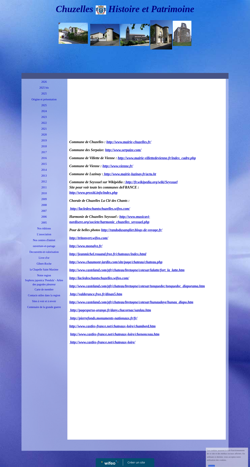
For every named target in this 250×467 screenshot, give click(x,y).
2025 (44, 93)
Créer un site (136, 462)
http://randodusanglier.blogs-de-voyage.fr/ (131, 230)
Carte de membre (44, 289)
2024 (44, 111)
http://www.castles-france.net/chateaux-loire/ (102, 342)
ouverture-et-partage (44, 246)
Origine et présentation (43, 99)
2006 (44, 216)
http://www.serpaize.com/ (123, 150)
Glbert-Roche (44, 263)
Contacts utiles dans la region (44, 295)
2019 (44, 140)
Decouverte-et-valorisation (44, 252)
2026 (44, 81)
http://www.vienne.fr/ (118, 166)
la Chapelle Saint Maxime (44, 269)
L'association (44, 234)
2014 (44, 169)
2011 (44, 187)
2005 (44, 222)
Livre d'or (44, 257)
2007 (44, 210)
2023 (44, 117)
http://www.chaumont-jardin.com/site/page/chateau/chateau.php (115, 262)
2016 (44, 158)
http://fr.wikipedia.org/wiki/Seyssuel (151, 182)
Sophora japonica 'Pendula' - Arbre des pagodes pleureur (44, 282)
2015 (44, 164)
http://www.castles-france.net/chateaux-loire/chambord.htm (112, 326)
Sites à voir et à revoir (44, 301)
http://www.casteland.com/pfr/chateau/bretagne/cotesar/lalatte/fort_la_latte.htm (127, 270)
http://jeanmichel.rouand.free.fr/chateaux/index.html (107, 254)
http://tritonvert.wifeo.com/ (88, 238)
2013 (44, 175)
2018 (44, 146)
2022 (44, 122)
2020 (44, 134)
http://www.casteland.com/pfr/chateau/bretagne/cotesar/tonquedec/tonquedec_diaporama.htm (137, 286)
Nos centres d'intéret (44, 240)
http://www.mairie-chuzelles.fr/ (128, 142)
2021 (44, 128)
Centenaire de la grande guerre (44, 307)
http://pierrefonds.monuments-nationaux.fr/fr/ (103, 318)
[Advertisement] (43, 390)
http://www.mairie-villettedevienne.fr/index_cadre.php (157, 158)
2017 (44, 152)
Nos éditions (44, 228)
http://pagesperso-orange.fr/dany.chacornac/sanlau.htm (110, 310)
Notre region (44, 275)
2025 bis (44, 87)
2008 (44, 205)
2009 (44, 199)
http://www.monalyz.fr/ (85, 246)
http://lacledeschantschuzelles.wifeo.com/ (100, 209)
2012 (44, 181)
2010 (44, 193)
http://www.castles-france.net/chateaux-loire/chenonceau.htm (114, 334)
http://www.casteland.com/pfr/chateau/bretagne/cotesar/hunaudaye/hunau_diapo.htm (131, 302)
